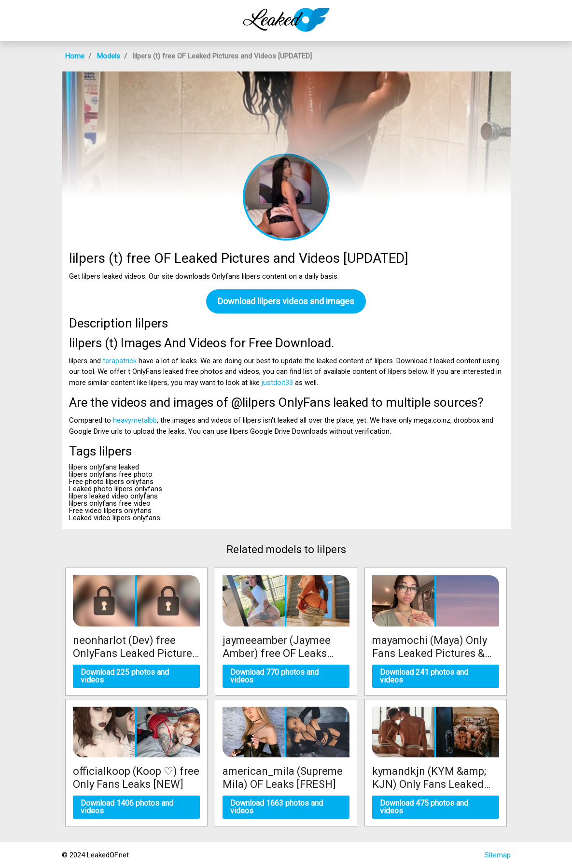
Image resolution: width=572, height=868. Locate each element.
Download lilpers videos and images (286, 301)
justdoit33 (277, 382)
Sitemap (498, 855)
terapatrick (120, 360)
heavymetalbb (135, 420)
